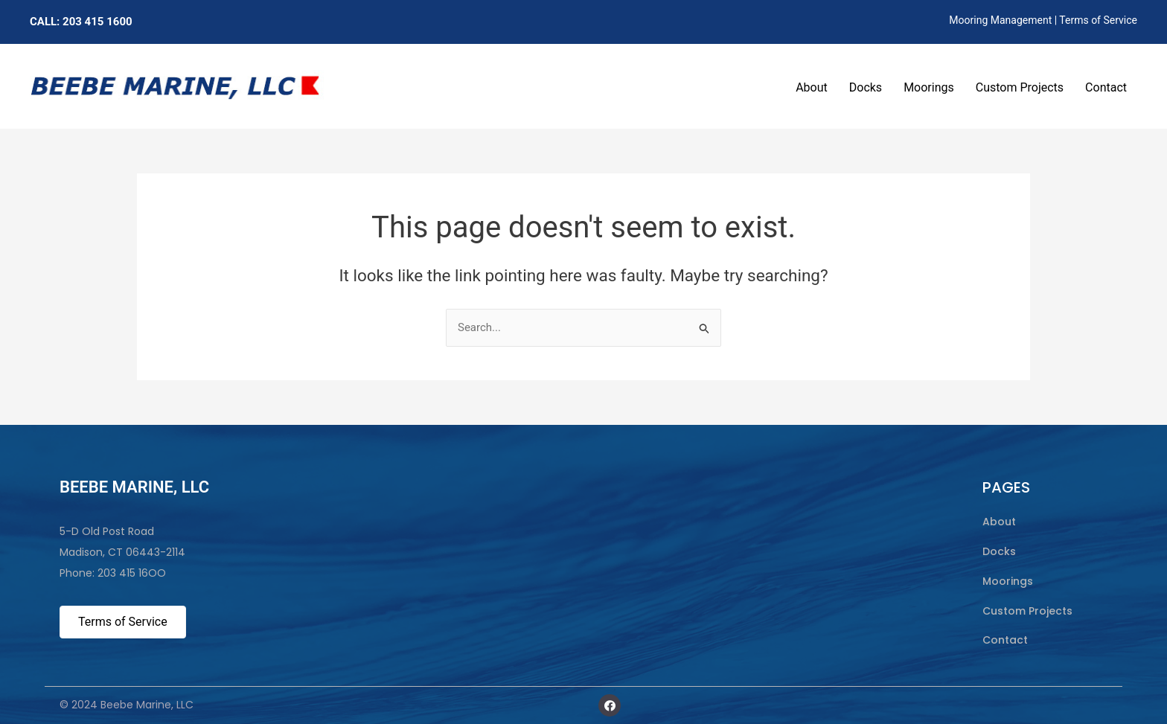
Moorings (929, 87)
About (812, 87)
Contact (1106, 87)
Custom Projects (1020, 87)
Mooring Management (1000, 20)
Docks (865, 87)
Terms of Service (1098, 20)
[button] (609, 705)
